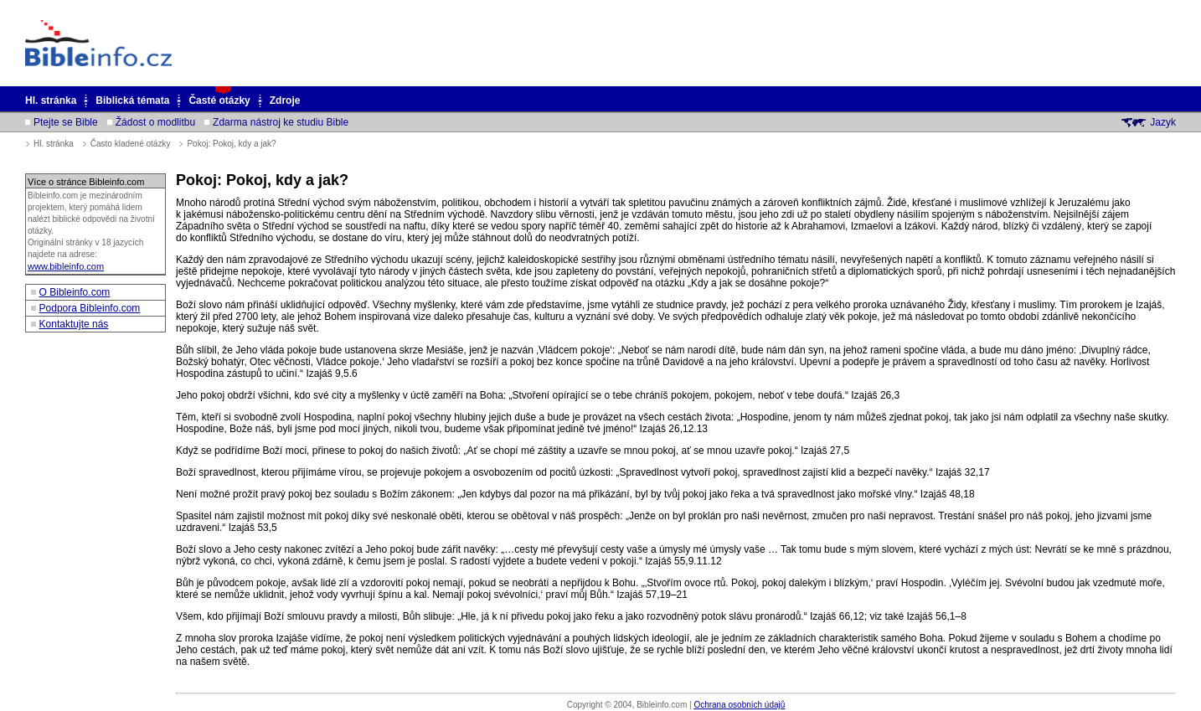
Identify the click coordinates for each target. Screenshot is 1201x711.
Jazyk (1163, 122)
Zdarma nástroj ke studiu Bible (280, 122)
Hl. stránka (50, 100)
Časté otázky (219, 100)
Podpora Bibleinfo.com (90, 308)
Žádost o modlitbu (155, 122)
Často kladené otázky (130, 143)
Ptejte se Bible (66, 122)
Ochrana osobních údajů (739, 704)
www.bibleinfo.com (66, 266)
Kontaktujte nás (74, 324)
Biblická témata (132, 100)
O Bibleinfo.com (75, 292)
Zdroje (285, 100)
